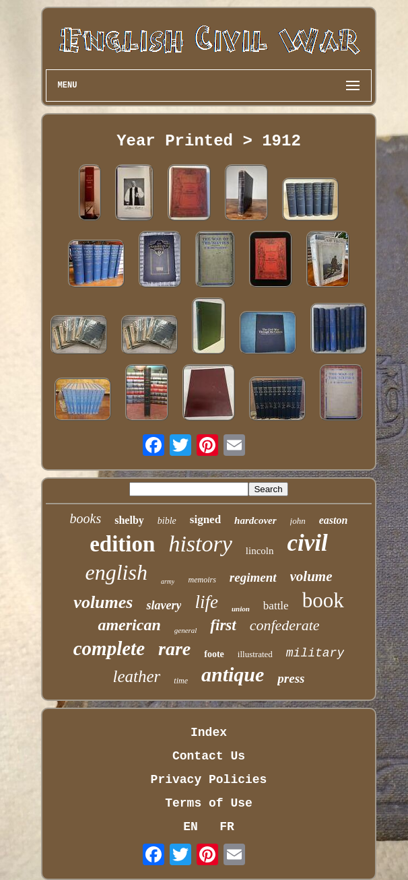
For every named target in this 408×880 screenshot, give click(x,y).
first (223, 625)
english (116, 572)
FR (226, 827)
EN (190, 827)
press (290, 678)
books (86, 518)
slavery (163, 605)
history (200, 543)
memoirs (201, 579)
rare (174, 648)
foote (214, 654)
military (315, 653)
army (168, 581)
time (181, 680)
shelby (129, 520)
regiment (253, 577)
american (129, 625)
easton (333, 520)
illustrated (255, 654)
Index (209, 732)
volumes (103, 602)
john (298, 521)
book (323, 600)
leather (137, 676)
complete (109, 648)
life (206, 602)
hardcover (255, 520)
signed (205, 519)
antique (232, 674)
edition (122, 544)
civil (307, 543)
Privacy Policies (209, 779)
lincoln (260, 550)
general (185, 630)
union (241, 609)
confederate (285, 625)
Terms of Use (208, 803)
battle (276, 605)
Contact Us (208, 756)
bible (167, 521)
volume (311, 576)
